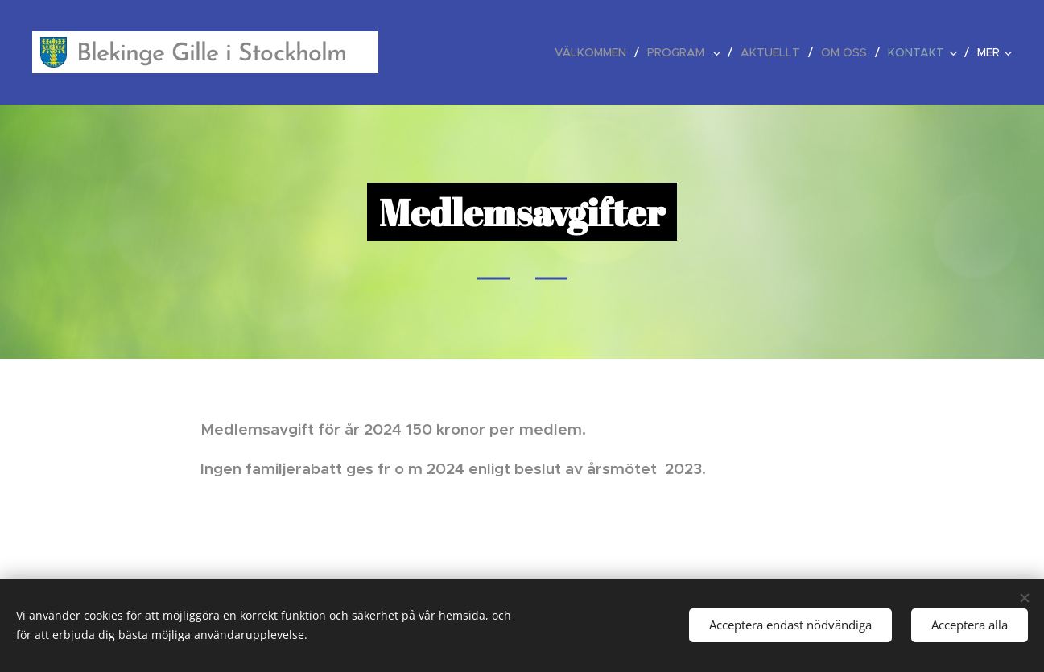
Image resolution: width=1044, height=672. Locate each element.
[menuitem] (595, 52)
